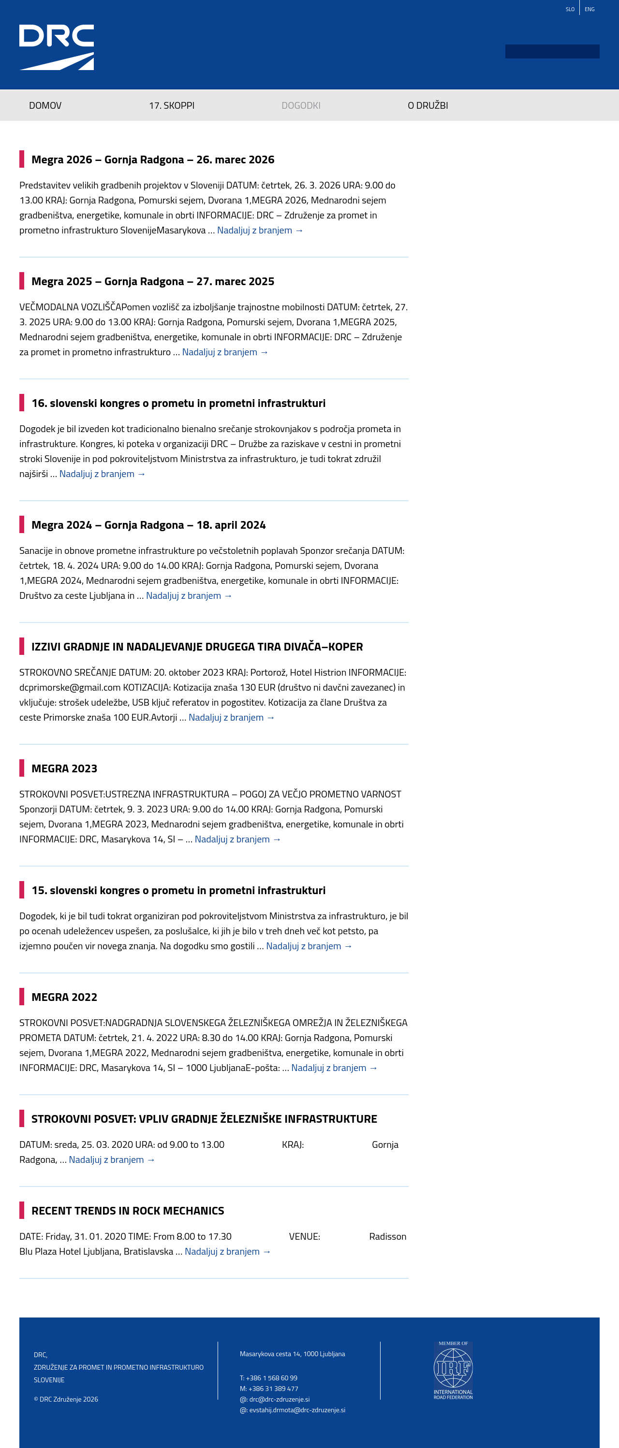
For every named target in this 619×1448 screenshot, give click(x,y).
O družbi (428, 105)
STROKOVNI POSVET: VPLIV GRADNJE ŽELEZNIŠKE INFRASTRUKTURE (204, 1118)
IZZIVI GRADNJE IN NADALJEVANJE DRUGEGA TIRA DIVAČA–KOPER (197, 646)
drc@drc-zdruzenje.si (280, 1399)
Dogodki (301, 105)
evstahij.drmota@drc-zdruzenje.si (298, 1410)
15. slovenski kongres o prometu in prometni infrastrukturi (178, 889)
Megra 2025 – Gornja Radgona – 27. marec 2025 (153, 281)
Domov (45, 105)
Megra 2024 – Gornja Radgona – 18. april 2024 (148, 524)
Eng (589, 9)
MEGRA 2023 (64, 768)
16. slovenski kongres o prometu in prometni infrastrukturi (178, 402)
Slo (570, 9)
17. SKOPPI (172, 105)
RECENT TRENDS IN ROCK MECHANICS (127, 1210)
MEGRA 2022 (64, 996)
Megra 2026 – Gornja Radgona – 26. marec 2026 (153, 159)
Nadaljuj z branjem (260, 229)
